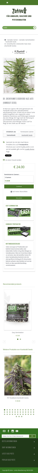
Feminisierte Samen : (12, 174)
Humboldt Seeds (27, 135)
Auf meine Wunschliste (19, 191)
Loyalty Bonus (29, 149)
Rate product (19, 198)
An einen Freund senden (13, 160)
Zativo (11, 470)
